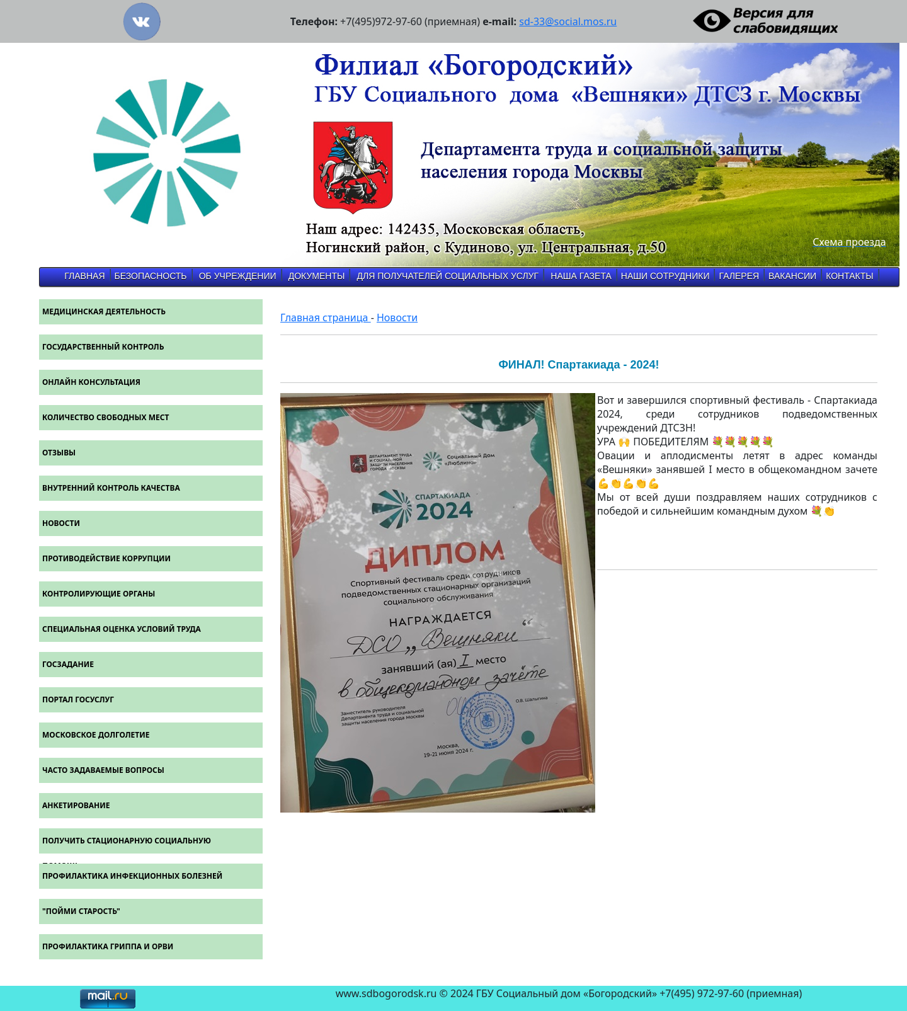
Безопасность (151, 276)
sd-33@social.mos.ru (568, 21)
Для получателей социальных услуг (448, 276)
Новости (397, 317)
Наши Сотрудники (665, 276)
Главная (84, 276)
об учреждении (238, 276)
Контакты (850, 276)
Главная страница (325, 317)
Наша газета (581, 276)
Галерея (739, 276)
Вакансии (792, 276)
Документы (316, 276)
